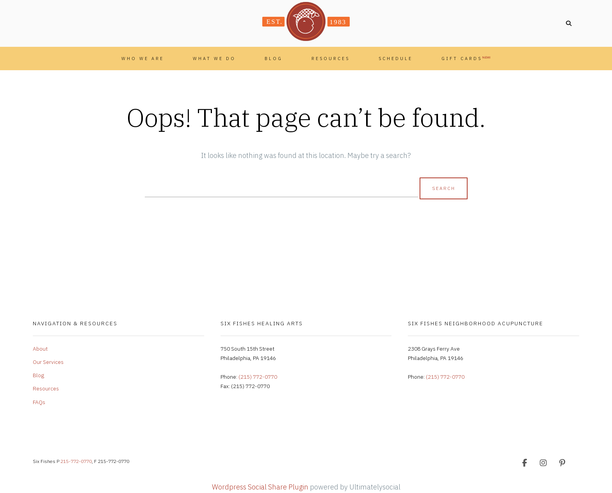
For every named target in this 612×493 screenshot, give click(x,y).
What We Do (214, 58)
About (40, 348)
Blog (274, 58)
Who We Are (142, 58)
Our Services (48, 361)
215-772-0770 (76, 461)
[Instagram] (543, 463)
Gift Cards (466, 58)
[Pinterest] (562, 463)
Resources (330, 58)
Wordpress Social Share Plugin (261, 486)
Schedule (396, 58)
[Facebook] (524, 463)
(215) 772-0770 (257, 376)
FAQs (39, 402)
